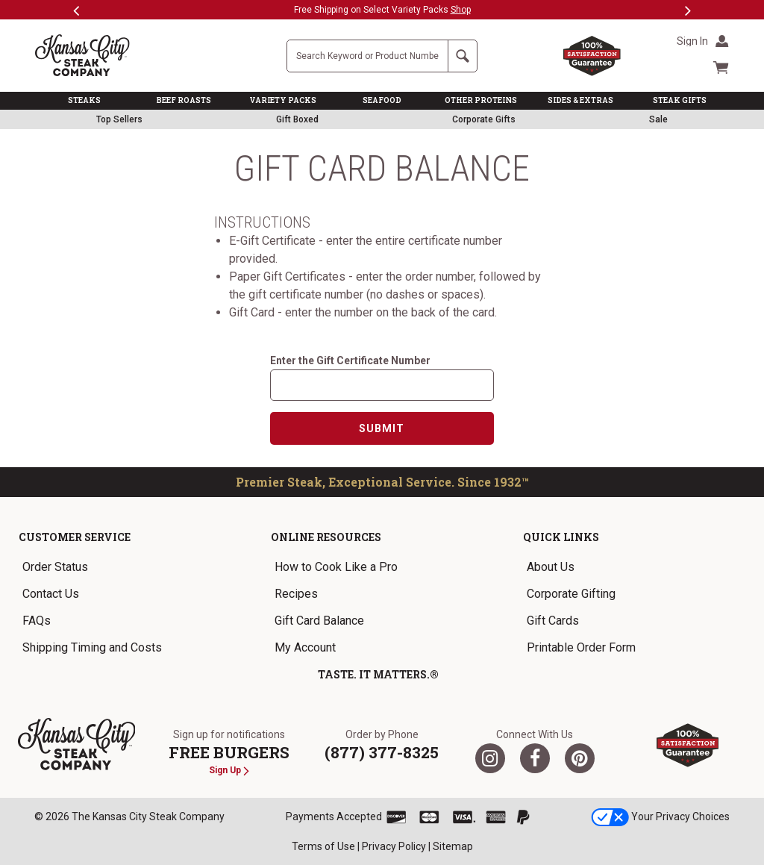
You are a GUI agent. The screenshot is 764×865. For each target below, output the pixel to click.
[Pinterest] (580, 758)
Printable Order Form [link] (581, 647)
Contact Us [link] (50, 594)
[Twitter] (490, 758)
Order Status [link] (55, 567)
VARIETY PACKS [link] (282, 100)
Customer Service (75, 537)
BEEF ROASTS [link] (184, 100)
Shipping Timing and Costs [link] (92, 647)
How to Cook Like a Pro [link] (336, 567)
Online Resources (326, 537)
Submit (381, 428)
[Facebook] (535, 758)
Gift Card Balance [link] (319, 620)
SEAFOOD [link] (382, 100)
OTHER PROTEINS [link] (481, 100)
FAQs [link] (36, 620)
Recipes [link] (296, 594)
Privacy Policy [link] (394, 846)
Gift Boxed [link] (297, 119)
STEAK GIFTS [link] (680, 100)
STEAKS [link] (84, 100)
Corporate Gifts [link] (484, 119)
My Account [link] (305, 647)
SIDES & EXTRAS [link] (580, 100)
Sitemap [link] (453, 846)
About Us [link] (550, 567)
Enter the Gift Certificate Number (350, 360)
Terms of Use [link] (323, 846)
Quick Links (561, 537)
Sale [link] (658, 119)
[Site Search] (367, 56)
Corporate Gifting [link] (571, 594)
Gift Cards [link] (553, 620)
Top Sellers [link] (119, 119)
